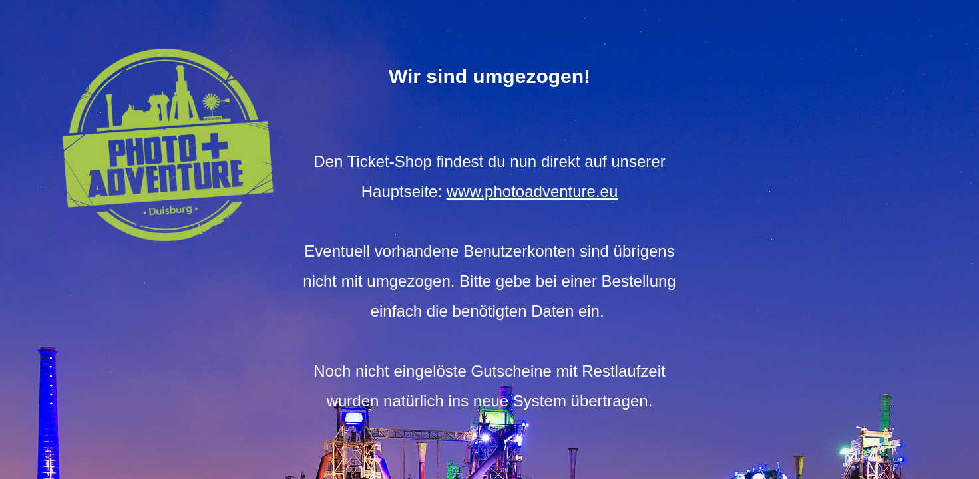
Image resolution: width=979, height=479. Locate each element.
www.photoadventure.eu (532, 191)
